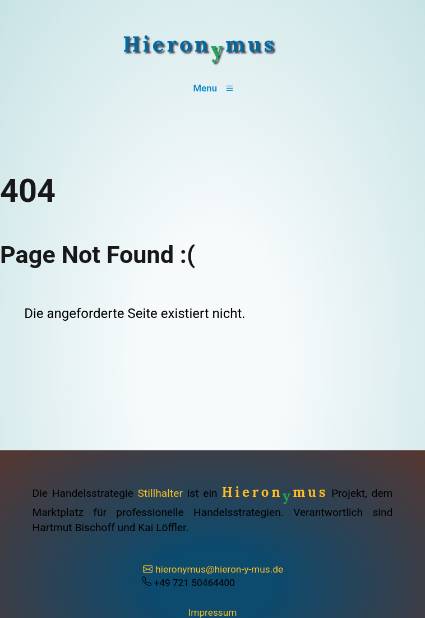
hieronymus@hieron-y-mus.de (213, 569)
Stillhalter (160, 493)
